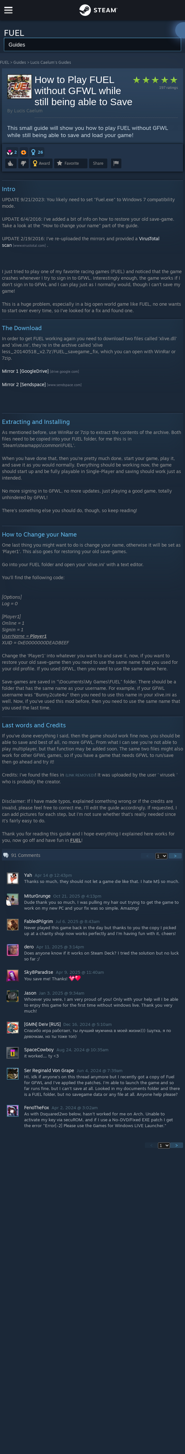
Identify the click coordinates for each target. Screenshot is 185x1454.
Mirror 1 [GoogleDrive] (25, 371)
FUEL (4, 62)
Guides (19, 62)
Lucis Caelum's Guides (50, 62)
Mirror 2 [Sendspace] (24, 384)
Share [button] (98, 163)
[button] (12, 152)
